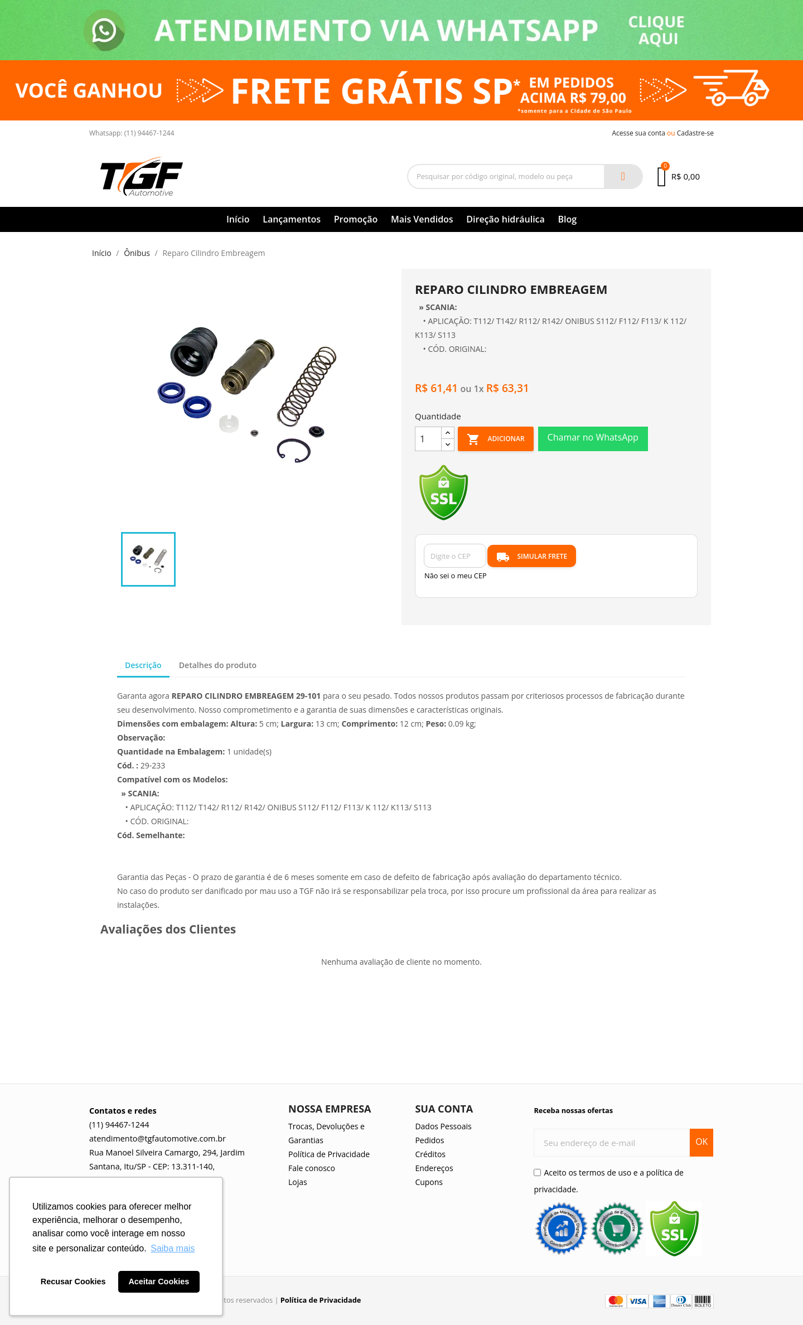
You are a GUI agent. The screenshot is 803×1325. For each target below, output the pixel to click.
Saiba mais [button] (173, 1248)
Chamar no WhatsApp (593, 437)
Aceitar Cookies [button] (158, 1281)
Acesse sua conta (638, 133)
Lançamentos (292, 219)
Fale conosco (311, 1168)
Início (238, 219)
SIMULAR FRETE (531, 557)
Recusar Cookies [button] (73, 1281)
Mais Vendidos (422, 219)
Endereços (434, 1168)
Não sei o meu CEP (455, 575)
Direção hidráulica (505, 219)
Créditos (430, 1154)
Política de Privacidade (329, 1154)
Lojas (297, 1182)
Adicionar (495, 439)
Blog (567, 219)
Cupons (429, 1182)
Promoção (356, 219)
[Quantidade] (428, 439)
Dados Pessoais (443, 1126)
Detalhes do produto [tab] (218, 665)
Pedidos (429, 1140)
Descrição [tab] (143, 665)
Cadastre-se (695, 133)
